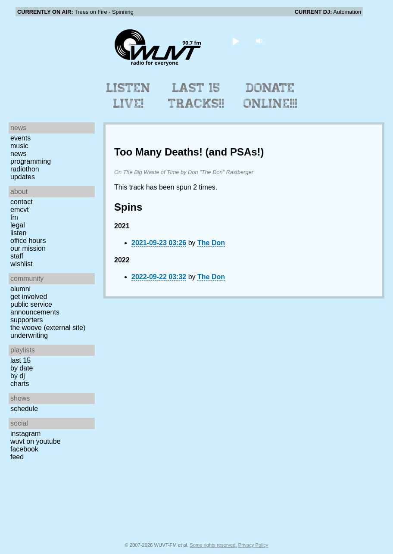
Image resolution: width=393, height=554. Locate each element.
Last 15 (20, 360)
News (18, 153)
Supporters (26, 320)
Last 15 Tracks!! (196, 95)
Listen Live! (128, 95)
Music (19, 145)
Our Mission (28, 248)
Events (20, 138)
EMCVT (19, 209)
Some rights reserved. (213, 545)
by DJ (17, 376)
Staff (16, 256)
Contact (21, 201)
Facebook (24, 449)
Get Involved (28, 296)
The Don (211, 242)
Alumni (20, 289)
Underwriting (29, 335)
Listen (18, 233)
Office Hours (28, 240)
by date (21, 368)
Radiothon (24, 169)
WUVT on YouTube (35, 441)
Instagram (25, 433)
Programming (30, 161)
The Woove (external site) (47, 327)
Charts (19, 383)
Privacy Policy (253, 545)
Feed (17, 457)
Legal (17, 225)
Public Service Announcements (34, 308)
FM (14, 217)
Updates (22, 177)
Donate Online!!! (270, 95)
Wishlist (21, 264)
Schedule (24, 408)
